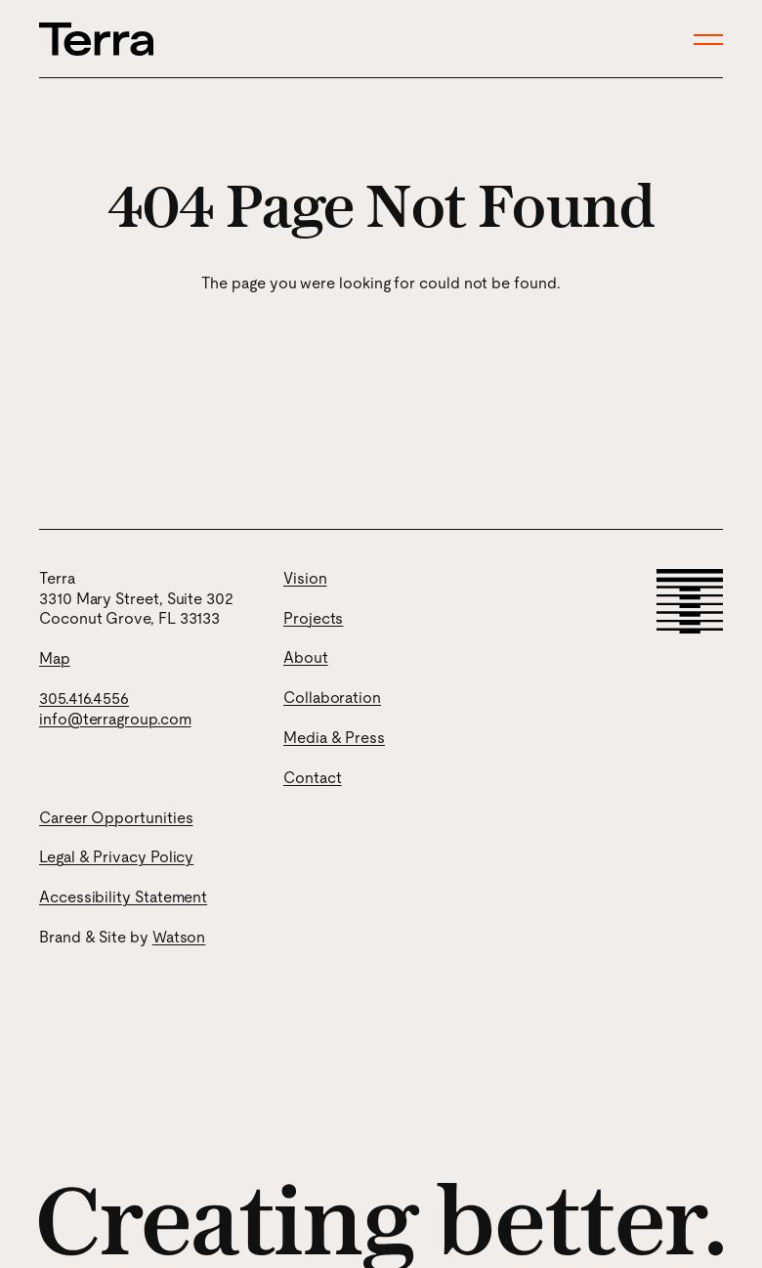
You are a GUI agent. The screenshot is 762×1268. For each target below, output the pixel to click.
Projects (313, 618)
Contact (312, 777)
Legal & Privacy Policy (116, 857)
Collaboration (332, 697)
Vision (305, 578)
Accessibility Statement (123, 897)
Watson (179, 937)
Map (54, 658)
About (305, 657)
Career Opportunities (115, 818)
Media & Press (334, 737)
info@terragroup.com (115, 719)
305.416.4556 (84, 698)
